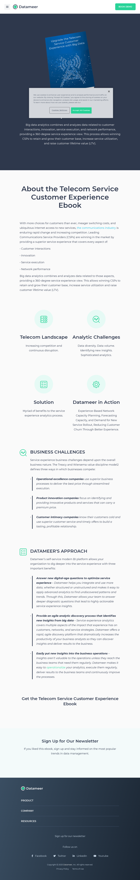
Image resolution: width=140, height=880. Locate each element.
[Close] (109, 91)
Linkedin (80, 856)
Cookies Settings (59, 110)
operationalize (56, 667)
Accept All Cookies (81, 110)
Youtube (101, 856)
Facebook (39, 856)
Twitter (59, 856)
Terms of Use (78, 869)
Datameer (67, 865)
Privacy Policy (62, 869)
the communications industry (96, 228)
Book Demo (125, 7)
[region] (71, 103)
